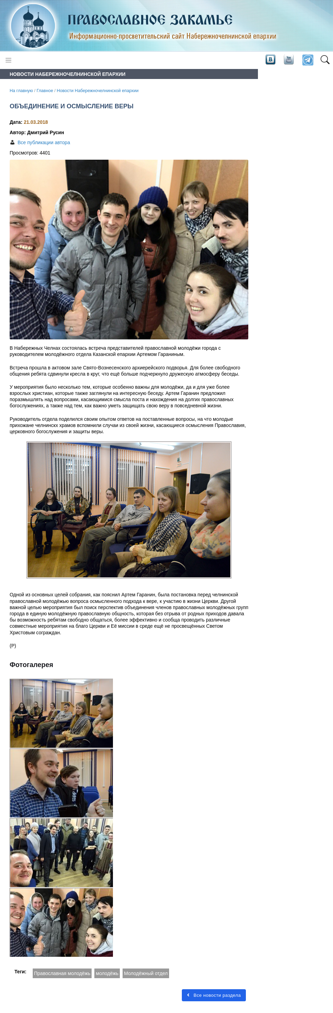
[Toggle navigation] (8, 60)
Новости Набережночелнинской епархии (97, 90)
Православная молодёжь (62, 973)
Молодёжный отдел (146, 973)
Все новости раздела (214, 995)
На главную (21, 90)
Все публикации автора (44, 142)
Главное (45, 90)
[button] (325, 60)
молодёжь (107, 973)
